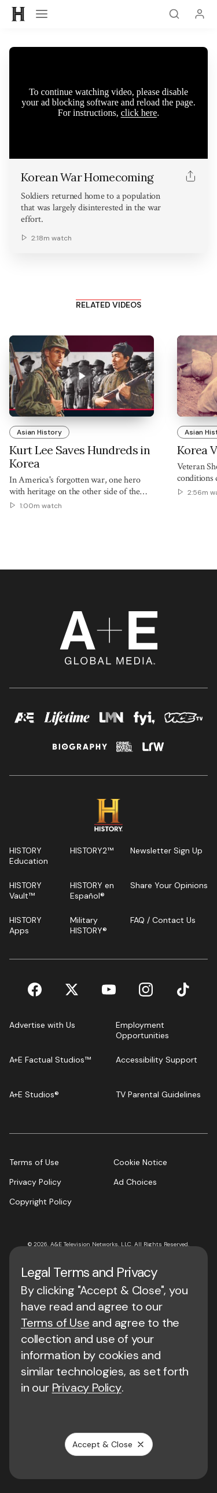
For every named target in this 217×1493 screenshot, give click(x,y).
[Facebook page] (35, 989)
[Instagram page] (146, 989)
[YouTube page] (109, 989)
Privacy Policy (87, 1387)
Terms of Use (55, 1322)
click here (139, 113)
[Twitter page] (72, 989)
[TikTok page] (183, 989)
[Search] (174, 14)
